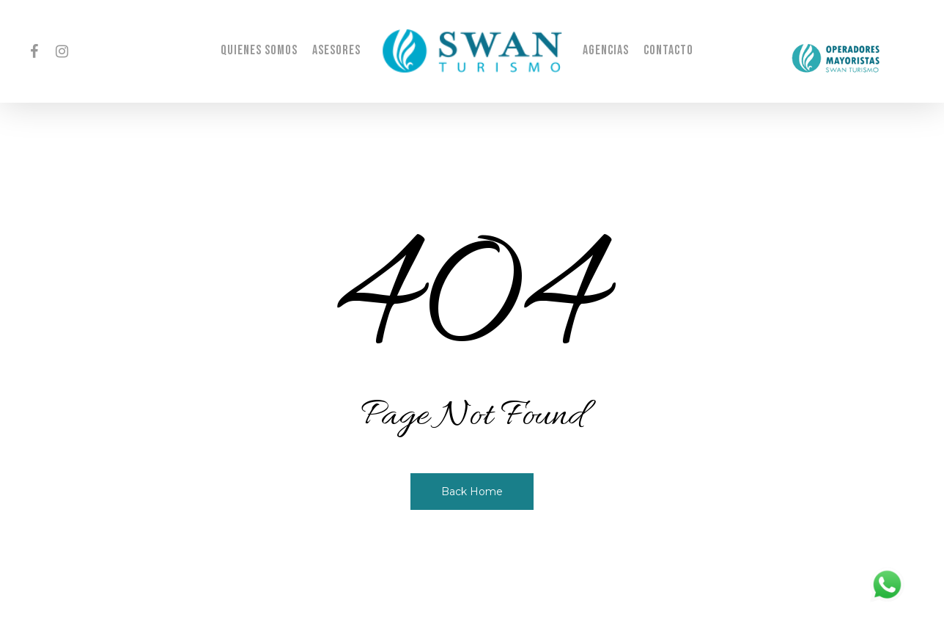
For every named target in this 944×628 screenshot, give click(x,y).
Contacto (668, 50)
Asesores (336, 50)
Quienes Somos (259, 50)
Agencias (606, 50)
